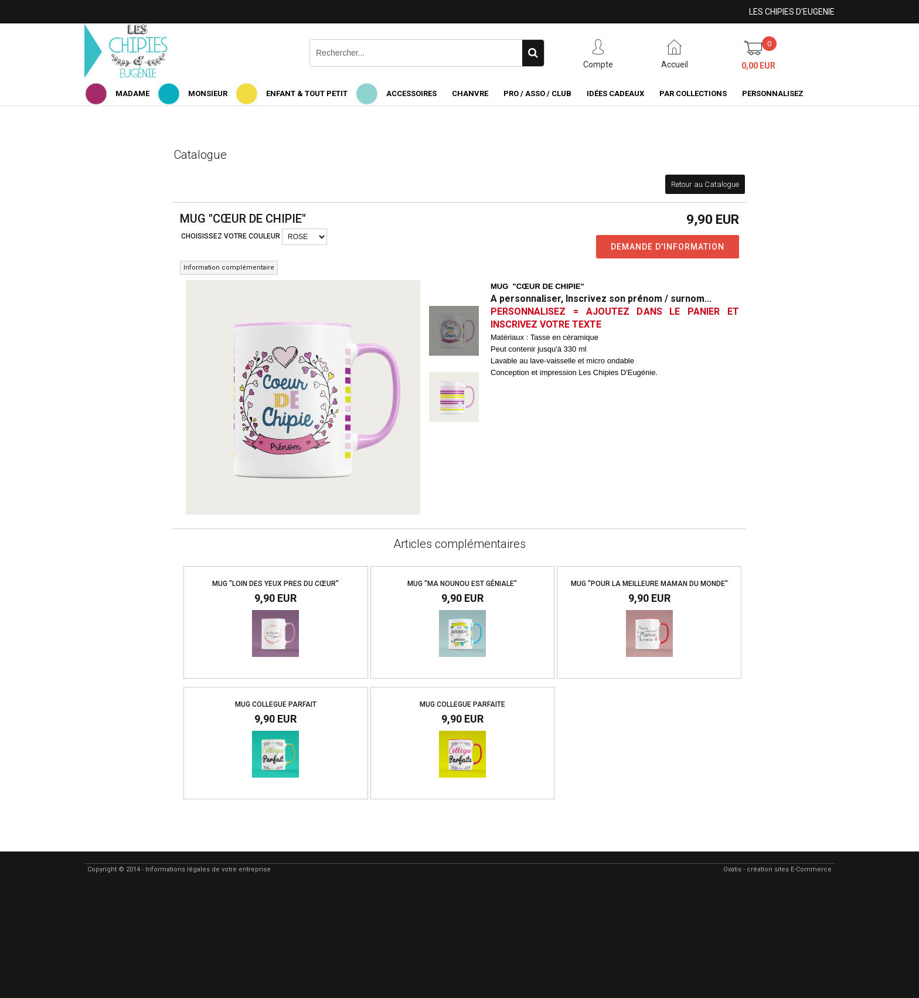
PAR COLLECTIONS (693, 93)
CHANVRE (470, 93)
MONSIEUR (207, 93)
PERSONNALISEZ (773, 93)
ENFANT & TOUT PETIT (307, 93)
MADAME (132, 93)
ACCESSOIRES (411, 93)
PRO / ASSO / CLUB (537, 93)
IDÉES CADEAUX (615, 93)
